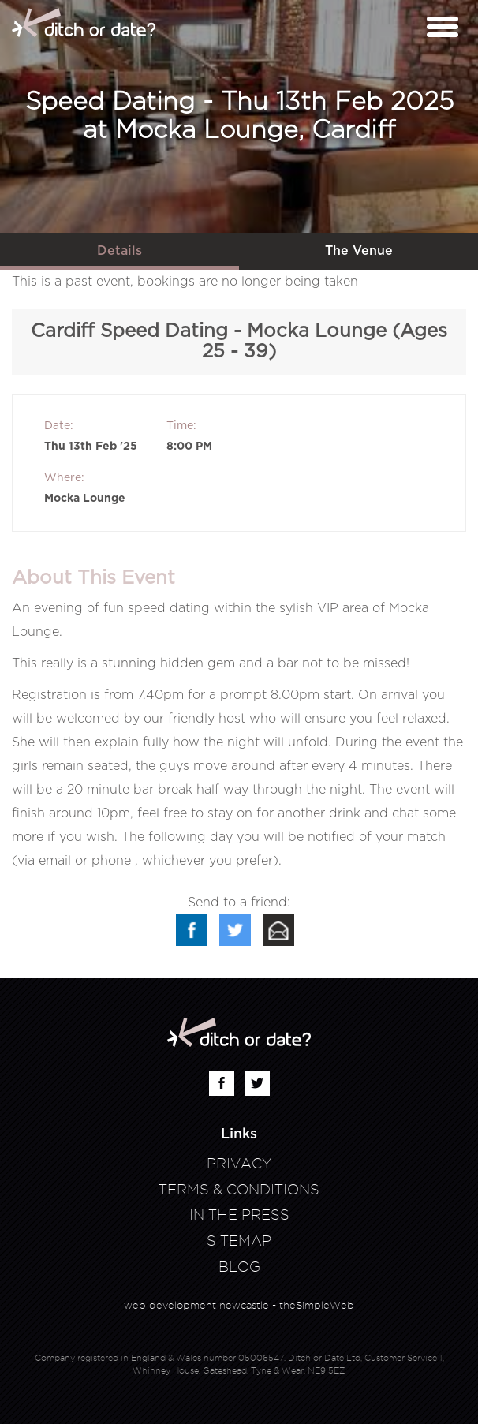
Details (119, 251)
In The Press (239, 1214)
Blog (239, 1266)
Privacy (239, 1163)
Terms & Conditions (239, 1189)
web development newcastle (196, 1304)
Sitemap (239, 1240)
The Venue (359, 251)
